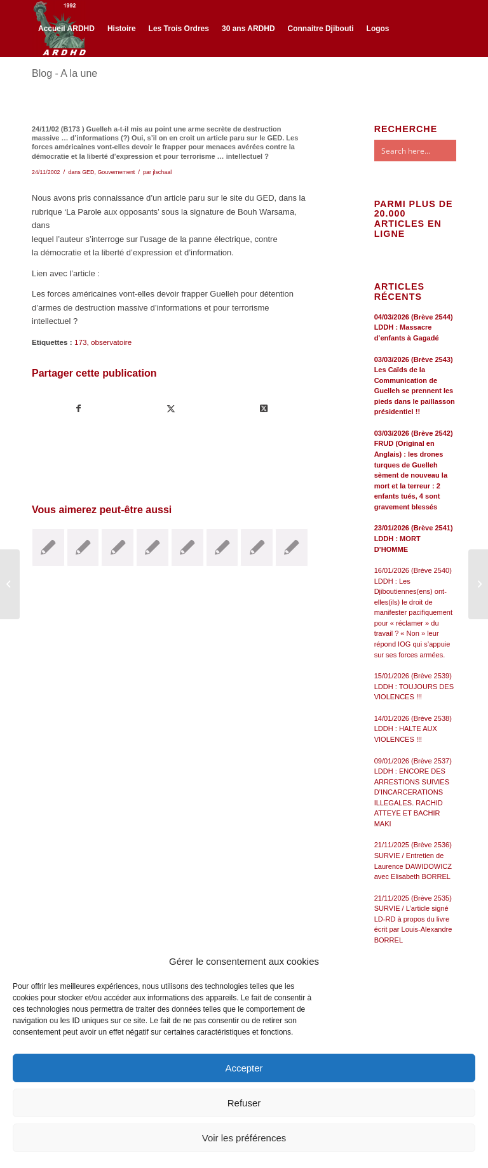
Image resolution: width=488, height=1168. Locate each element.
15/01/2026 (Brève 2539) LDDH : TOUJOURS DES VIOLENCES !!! (414, 686)
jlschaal (162, 172)
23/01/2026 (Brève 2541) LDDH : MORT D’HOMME (413, 538)
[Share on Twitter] (263, 409)
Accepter (243, 1068)
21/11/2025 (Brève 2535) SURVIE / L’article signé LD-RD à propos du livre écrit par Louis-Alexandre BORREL (413, 919)
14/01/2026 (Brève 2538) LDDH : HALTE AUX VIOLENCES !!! (413, 729)
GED (88, 172)
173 (80, 342)
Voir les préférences (244, 1137)
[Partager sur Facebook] (78, 409)
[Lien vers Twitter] (54, 83)
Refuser (244, 1103)
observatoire (111, 342)
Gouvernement (116, 172)
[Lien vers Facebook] (35, 83)
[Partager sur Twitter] (171, 409)
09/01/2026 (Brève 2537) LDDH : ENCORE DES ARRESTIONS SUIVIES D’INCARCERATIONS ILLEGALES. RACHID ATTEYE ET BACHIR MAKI (413, 792)
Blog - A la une (64, 73)
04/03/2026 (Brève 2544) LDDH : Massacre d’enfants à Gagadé (413, 327)
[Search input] (427, 150)
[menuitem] (66, 29)
